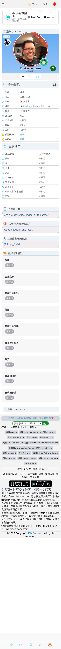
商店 (35, 572)
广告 (23, 577)
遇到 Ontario (24, 556)
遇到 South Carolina (48, 561)
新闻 (19, 572)
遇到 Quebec (9, 561)
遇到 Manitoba (46, 541)
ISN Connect (35, 636)
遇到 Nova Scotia (44, 551)
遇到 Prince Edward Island (45, 556)
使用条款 (49, 577)
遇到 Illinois (32, 541)
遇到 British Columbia (30, 535)
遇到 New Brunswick (13, 546)
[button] (3, 3)
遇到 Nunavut (9, 556)
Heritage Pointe (31, 106)
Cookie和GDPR (11, 577)
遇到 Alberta (11, 535)
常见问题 (34, 580)
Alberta (45, 106)
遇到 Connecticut (16, 541)
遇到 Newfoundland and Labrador (41, 546)
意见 (41, 572)
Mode (33, 4)
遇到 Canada (49, 535)
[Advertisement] (30, 17)
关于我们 (32, 577)
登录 (45, 4)
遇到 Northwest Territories (21, 551)
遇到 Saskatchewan (27, 561)
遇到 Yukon (30, 567)
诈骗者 (27, 572)
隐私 (41, 577)
